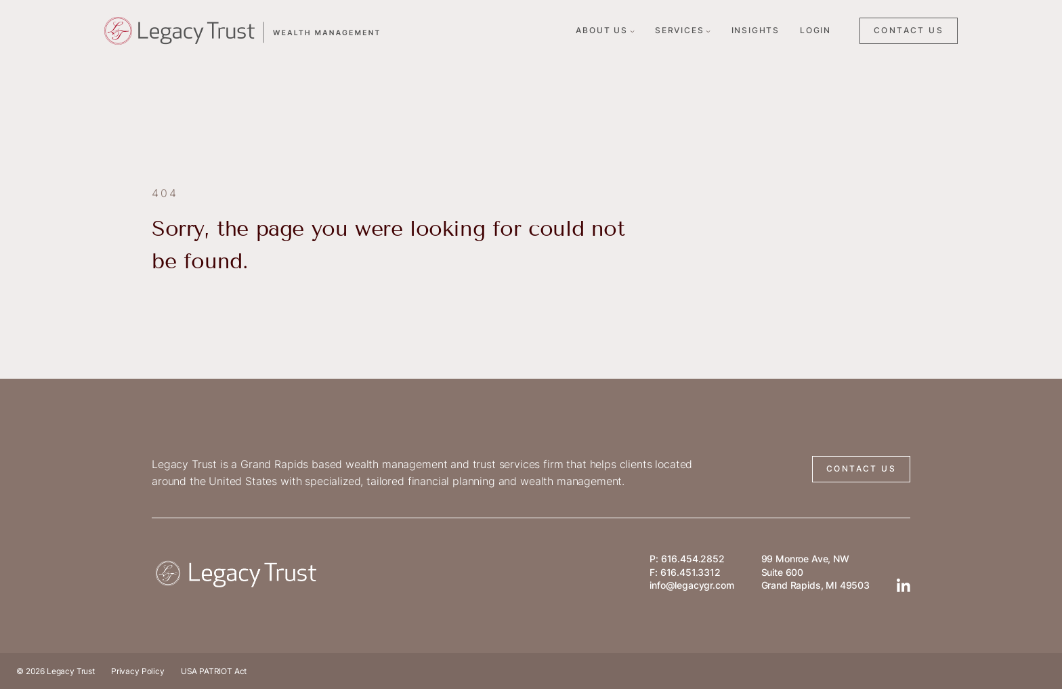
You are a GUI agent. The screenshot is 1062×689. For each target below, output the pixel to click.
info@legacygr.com (692, 585)
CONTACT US (908, 30)
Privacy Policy (138, 671)
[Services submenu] (708, 30)
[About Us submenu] (632, 30)
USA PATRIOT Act (214, 671)
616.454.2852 (693, 558)
